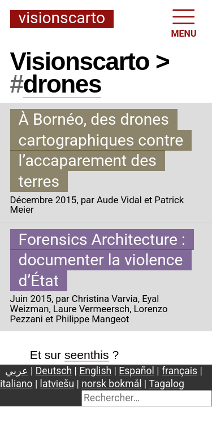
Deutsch (54, 370)
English (95, 370)
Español (136, 370)
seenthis (86, 354)
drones (62, 84)
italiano (16, 383)
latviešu (57, 383)
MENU (184, 22)
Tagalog (166, 383)
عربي (16, 370)
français (179, 370)
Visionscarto (62, 18)
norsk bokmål (111, 383)
